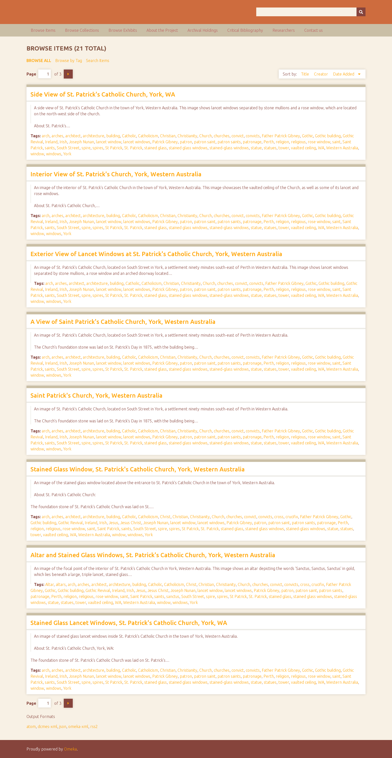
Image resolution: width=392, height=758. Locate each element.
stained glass (155, 148)
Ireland (51, 142)
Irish (63, 142)
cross (279, 516)
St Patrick (113, 148)
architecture (93, 136)
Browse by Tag (68, 60)
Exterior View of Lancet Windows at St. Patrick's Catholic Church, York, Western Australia (156, 254)
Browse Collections (82, 30)
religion (282, 142)
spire (86, 148)
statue (256, 148)
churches (222, 136)
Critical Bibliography (245, 30)
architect (73, 136)
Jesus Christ (130, 522)
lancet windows (136, 142)
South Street (68, 148)
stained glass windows (188, 148)
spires (97, 148)
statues (270, 148)
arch (46, 136)
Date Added (344, 74)
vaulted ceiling (303, 148)
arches (57, 136)
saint (336, 142)
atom (31, 726)
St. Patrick (133, 148)
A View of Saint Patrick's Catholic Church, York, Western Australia (123, 321)
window (37, 154)
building (113, 136)
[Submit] (361, 12)
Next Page (68, 74)
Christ (165, 516)
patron (186, 142)
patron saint (205, 142)
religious (298, 142)
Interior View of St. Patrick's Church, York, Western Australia (116, 174)
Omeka (70, 749)
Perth (269, 142)
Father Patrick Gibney (281, 136)
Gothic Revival (70, 522)
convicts (253, 136)
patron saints (229, 142)
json (62, 726)
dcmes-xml (47, 726)
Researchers (283, 30)
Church (205, 136)
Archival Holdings (203, 30)
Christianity (187, 136)
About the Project (162, 30)
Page (38, 74)
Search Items (97, 60)
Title (305, 74)
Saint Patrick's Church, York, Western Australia (96, 395)
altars (61, 584)
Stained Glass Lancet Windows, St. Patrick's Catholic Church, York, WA (128, 622)
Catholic (129, 136)
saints (50, 148)
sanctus (172, 596)
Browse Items (43, 30)
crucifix (292, 516)
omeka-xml (78, 726)
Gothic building (328, 136)
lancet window (108, 142)
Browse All (38, 60)
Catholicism (148, 136)
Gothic (307, 136)
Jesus (113, 522)
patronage (252, 142)
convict (238, 136)
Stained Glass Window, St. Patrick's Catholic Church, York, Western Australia (137, 469)
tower (283, 148)
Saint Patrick (108, 528)
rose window (319, 142)
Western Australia (342, 148)
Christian (168, 136)
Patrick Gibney (165, 142)
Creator (321, 74)
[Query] (310, 12)
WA (321, 148)
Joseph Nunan (81, 142)
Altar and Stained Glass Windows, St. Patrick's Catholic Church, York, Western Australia (152, 555)
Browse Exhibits (122, 30)
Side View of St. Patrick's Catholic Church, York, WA (102, 94)
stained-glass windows (229, 148)
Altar (49, 584)
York (67, 154)
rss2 (94, 726)
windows (53, 154)
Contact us (313, 30)
